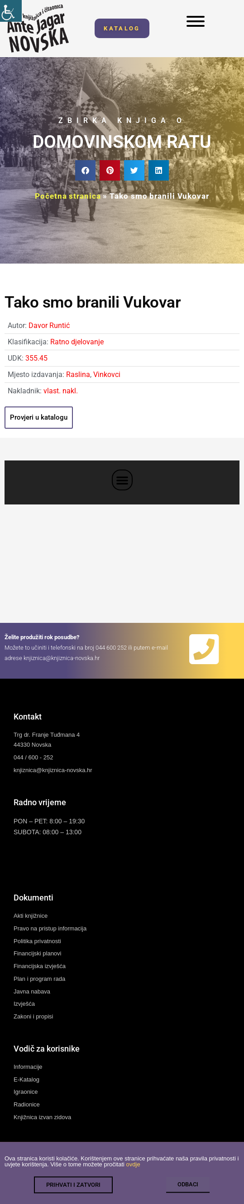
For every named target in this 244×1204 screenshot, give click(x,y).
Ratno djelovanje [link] (77, 342)
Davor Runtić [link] (49, 325)
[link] (11, 11)
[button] (85, 170)
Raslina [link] (78, 374)
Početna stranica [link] (67, 196)
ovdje (133, 1171)
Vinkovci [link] (106, 374)
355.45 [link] (36, 358)
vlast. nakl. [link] (60, 391)
